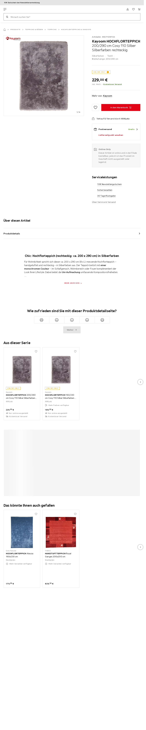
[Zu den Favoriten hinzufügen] (95, 107)
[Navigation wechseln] (5, 9)
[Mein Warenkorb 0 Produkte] (139, 9)
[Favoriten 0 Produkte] (133, 9)
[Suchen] (7, 16)
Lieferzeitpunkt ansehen (111, 135)
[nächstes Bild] (140, 382)
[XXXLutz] (17, 9)
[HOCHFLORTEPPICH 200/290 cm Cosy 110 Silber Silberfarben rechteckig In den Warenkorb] (120, 107)
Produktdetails (11, 233)
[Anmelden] (128, 9)
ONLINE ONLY (99, 72)
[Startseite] (4, 29)
